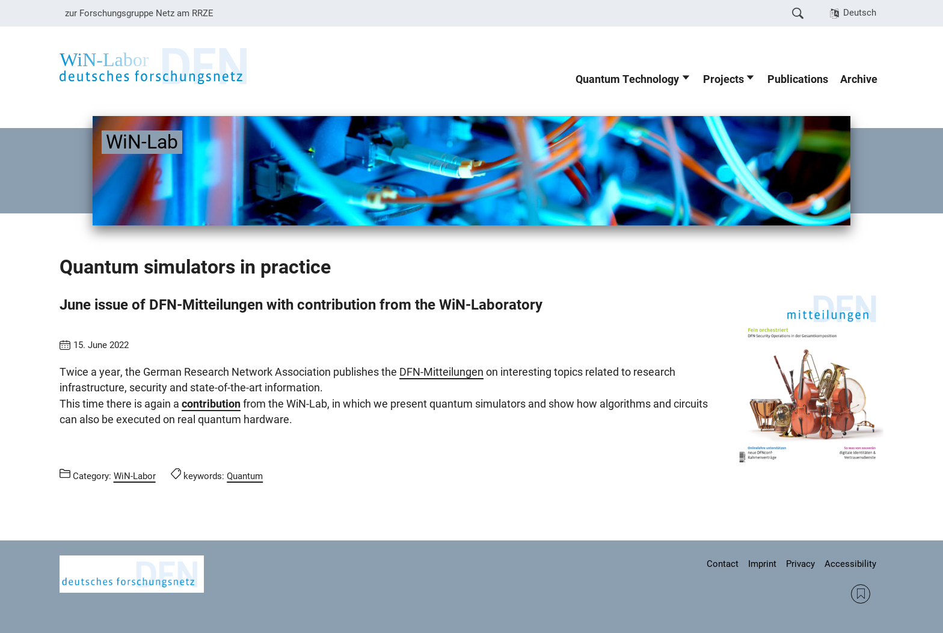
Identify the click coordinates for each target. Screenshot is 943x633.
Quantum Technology (627, 79)
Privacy (800, 563)
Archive (858, 79)
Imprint (762, 563)
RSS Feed (860, 594)
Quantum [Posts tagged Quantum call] (245, 476)
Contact (723, 563)
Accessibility (850, 563)
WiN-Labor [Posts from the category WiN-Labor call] (135, 476)
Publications (797, 79)
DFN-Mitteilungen (441, 372)
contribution (211, 404)
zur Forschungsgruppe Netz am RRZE (139, 13)
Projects (723, 79)
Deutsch (859, 12)
